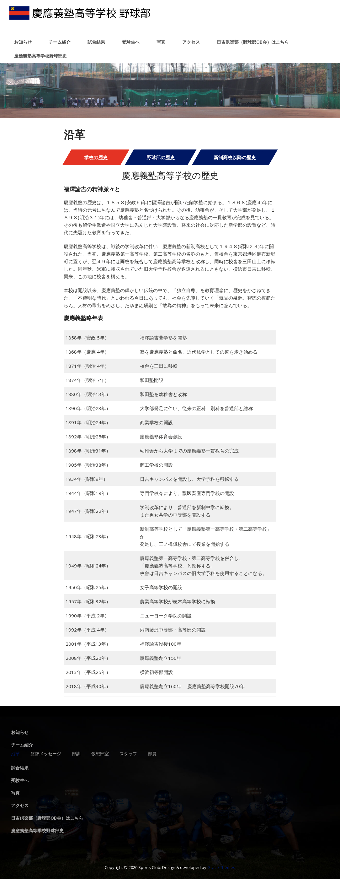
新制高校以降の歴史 (235, 157)
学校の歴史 (96, 157)
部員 (152, 754)
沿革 (15, 754)
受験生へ (131, 42)
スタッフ (128, 754)
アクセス (191, 42)
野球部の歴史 (160, 157)
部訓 (76, 754)
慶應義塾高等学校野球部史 (40, 56)
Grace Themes (221, 867)
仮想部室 (100, 754)
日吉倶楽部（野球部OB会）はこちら (253, 42)
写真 (161, 42)
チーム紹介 (60, 42)
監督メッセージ (45, 754)
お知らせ (23, 42)
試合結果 (96, 42)
